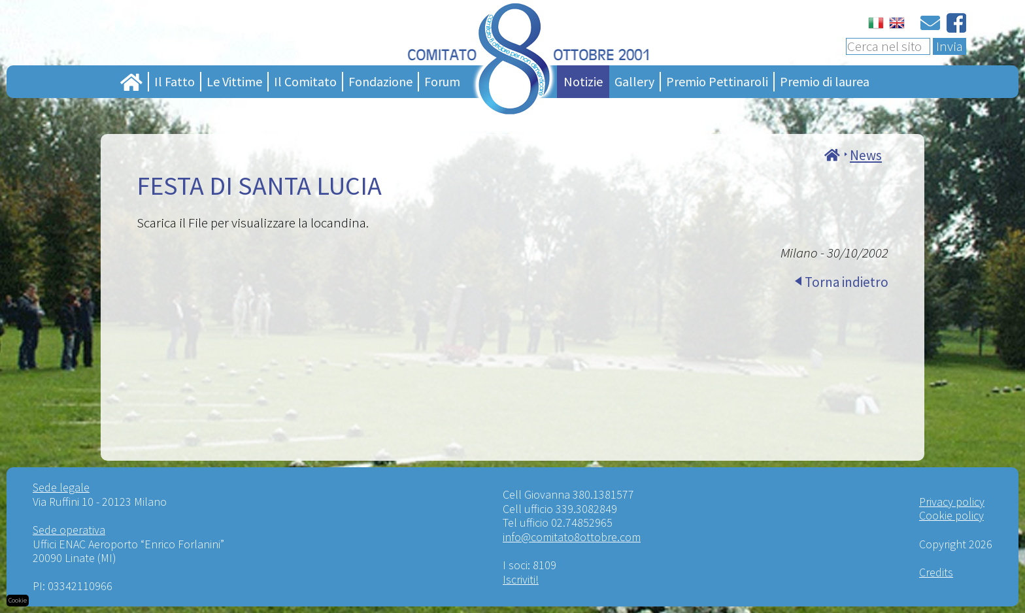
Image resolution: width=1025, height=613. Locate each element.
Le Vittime (234, 81)
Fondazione (380, 81)
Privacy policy (951, 501)
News (866, 155)
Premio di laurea (824, 81)
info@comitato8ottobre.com (572, 536)
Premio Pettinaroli (717, 81)
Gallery (634, 81)
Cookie (17, 600)
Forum (442, 81)
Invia (949, 46)
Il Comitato (305, 81)
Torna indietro (846, 282)
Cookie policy (951, 515)
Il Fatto (174, 81)
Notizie (583, 81)
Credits (936, 572)
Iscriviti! (521, 579)
